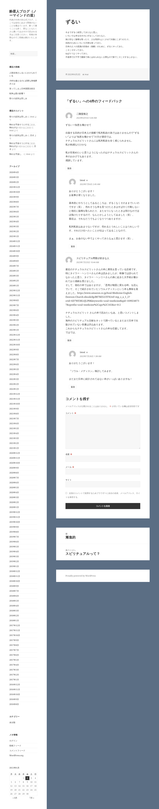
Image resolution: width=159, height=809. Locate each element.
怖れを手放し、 (16, 154)
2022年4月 (14, 374)
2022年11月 (14, 339)
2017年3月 (14, 669)
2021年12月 (14, 394)
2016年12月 (14, 684)
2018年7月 (14, 591)
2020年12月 (14, 453)
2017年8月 (14, 645)
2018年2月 (14, 615)
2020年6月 (14, 482)
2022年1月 (14, 389)
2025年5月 (14, 216)
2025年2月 (14, 231)
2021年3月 (14, 438)
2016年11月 (14, 689)
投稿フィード (15, 745)
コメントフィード (17, 750)
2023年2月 (14, 325)
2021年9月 (14, 408)
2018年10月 (14, 581)
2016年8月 (14, 704)
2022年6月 (14, 364)
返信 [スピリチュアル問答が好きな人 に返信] (69, 340)
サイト (68, 480)
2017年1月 (14, 679)
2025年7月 (14, 206)
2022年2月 (14, 384)
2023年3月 (14, 320)
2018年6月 (14, 595)
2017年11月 (14, 630)
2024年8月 (14, 261)
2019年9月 (14, 527)
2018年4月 (14, 605)
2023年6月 (14, 310)
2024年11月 (14, 246)
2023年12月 (14, 290)
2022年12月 (14, 334)
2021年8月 (14, 413)
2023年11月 (14, 295)
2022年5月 (14, 369)
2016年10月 (14, 694)
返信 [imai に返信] (73, 246)
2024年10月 (14, 251)
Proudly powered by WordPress (80, 575)
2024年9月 (14, 256)
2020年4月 (14, 492)
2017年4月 (14, 664)
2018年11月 (14, 576)
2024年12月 (14, 241)
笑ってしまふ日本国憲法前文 (22, 88)
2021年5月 (14, 428)
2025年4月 (14, 221)
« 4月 (15, 797)
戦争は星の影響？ (17, 93)
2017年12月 (14, 625)
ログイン (13, 740)
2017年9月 (14, 640)
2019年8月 (14, 531)
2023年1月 (14, 330)
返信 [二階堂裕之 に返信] (69, 168)
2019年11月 (14, 517)
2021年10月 (14, 403)
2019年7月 (14, 536)
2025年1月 (14, 236)
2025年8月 (14, 201)
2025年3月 (14, 226)
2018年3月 (14, 610)
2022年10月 (14, 344)
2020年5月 (14, 487)
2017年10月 (14, 635)
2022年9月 (14, 349)
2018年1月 (14, 620)
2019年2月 (14, 561)
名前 (68, 454)
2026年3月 (14, 177)
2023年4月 (14, 315)
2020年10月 (14, 463)
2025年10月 (14, 192)
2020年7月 (14, 477)
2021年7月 (14, 418)
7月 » (31, 797)
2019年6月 (14, 541)
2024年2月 (14, 280)
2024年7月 (14, 265)
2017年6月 (14, 655)
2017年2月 (14, 674)
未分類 (12, 722)
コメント (70, 413)
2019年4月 (14, 551)
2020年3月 (14, 497)
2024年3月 (14, 275)
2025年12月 (14, 187)
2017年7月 (14, 650)
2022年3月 (14, 379)
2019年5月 (14, 546)
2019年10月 (14, 522)
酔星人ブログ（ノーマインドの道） (23, 13)
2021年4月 (14, 433)
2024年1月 (14, 285)
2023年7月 (14, 305)
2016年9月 (14, 699)
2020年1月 (14, 507)
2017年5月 (14, 660)
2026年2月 (14, 182)
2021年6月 (14, 423)
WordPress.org (16, 755)
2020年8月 (14, 472)
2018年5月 (14, 600)
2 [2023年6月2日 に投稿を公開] (27, 778)
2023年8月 (14, 300)
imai (86, 74)
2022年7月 (14, 359)
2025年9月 (14, 197)
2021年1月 (14, 448)
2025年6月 (14, 211)
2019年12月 (14, 512)
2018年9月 (14, 586)
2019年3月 (14, 556)
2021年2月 (14, 443)
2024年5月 (14, 270)
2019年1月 (14, 566)
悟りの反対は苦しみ (18, 98)
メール (69, 467)
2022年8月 (14, 354)
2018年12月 (14, 571)
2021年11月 (14, 398)
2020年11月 (14, 458)
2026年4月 (14, 172)
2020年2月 (14, 502)
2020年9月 (14, 467)
